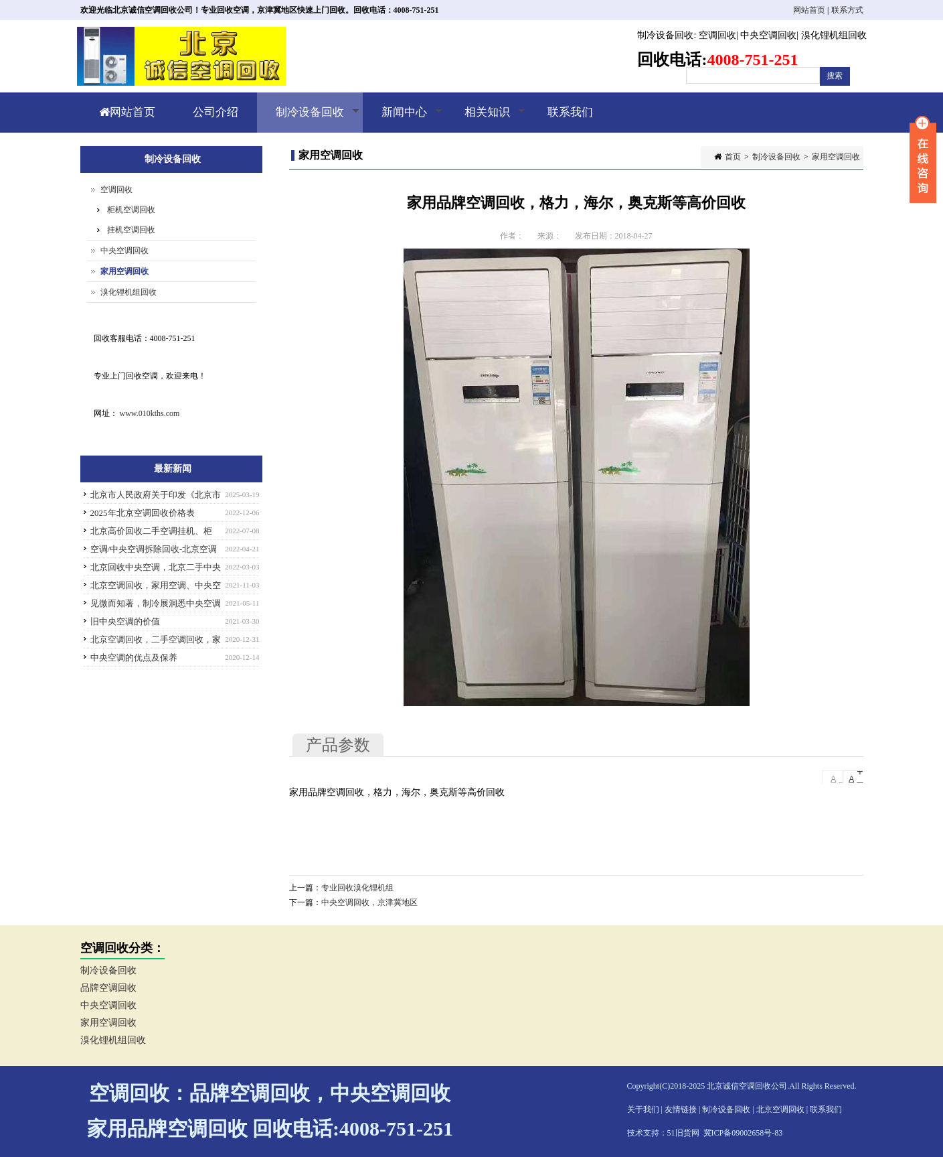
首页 (733, 156)
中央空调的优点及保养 (133, 658)
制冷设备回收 (665, 35)
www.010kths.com (150, 413)
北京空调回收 (780, 1109)
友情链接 (681, 1109)
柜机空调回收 (131, 209)
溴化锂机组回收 (834, 35)
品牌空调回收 (108, 988)
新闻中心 (402, 119)
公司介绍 (215, 112)
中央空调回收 (768, 35)
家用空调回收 (836, 156)
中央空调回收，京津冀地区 (369, 902)
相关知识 (485, 119)
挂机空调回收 (131, 229)
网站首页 (809, 10)
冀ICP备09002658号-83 (743, 1133)
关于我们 (643, 1109)
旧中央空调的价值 (125, 621)
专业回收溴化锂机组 (357, 887)
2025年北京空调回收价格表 (142, 513)
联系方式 (847, 10)
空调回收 (717, 35)
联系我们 (570, 112)
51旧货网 (683, 1133)
